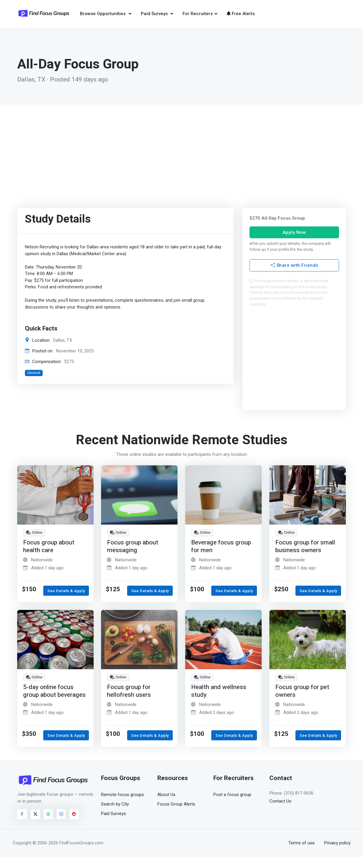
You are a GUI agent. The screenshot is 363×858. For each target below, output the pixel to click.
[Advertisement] (181, 149)
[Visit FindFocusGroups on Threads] (48, 815)
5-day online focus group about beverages (55, 691)
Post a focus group (232, 795)
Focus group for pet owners (302, 691)
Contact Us (280, 802)
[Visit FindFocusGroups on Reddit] (74, 815)
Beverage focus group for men (221, 547)
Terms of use (301, 843)
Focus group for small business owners (305, 547)
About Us (166, 795)
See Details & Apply (66, 591)
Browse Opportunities (103, 14)
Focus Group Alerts (176, 805)
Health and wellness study (219, 691)
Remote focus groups (122, 795)
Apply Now (294, 233)
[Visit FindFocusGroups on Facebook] (22, 815)
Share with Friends (294, 266)
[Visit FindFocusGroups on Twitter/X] (35, 815)
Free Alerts (241, 14)
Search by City (115, 805)
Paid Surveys (155, 14)
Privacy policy (337, 843)
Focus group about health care (48, 547)
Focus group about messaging (132, 547)
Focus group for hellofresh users (129, 691)
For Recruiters (198, 14)
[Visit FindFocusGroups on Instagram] (61, 815)
